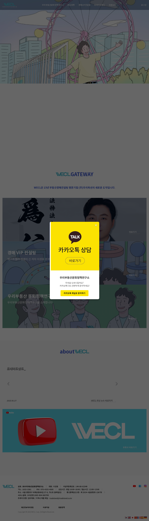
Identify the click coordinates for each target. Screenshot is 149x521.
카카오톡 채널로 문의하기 (74, 293)
